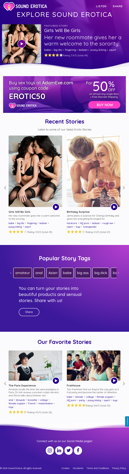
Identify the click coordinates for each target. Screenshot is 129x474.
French (31, 403)
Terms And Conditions (98, 468)
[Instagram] (50, 450)
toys (78, 226)
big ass (83, 272)
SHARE (118, 6)
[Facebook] (78, 450)
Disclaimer (78, 468)
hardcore (72, 223)
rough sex (107, 223)
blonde (79, 396)
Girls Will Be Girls (62, 30)
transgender (90, 226)
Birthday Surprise (78, 211)
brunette (32, 399)
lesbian (83, 49)
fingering (70, 49)
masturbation (45, 403)
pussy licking (98, 49)
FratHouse (73, 385)
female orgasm (17, 403)
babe (47, 49)
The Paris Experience (22, 385)
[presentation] (5, 187)
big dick (100, 272)
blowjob (20, 399)
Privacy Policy (119, 468)
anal (39, 272)
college (44, 399)
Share (29, 312)
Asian (52, 272)
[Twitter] (68, 450)
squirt (112, 49)
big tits (58, 49)
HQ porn (84, 223)
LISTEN (101, 6)
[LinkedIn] (59, 450)
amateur (22, 272)
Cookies (66, 468)
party (82, 400)
